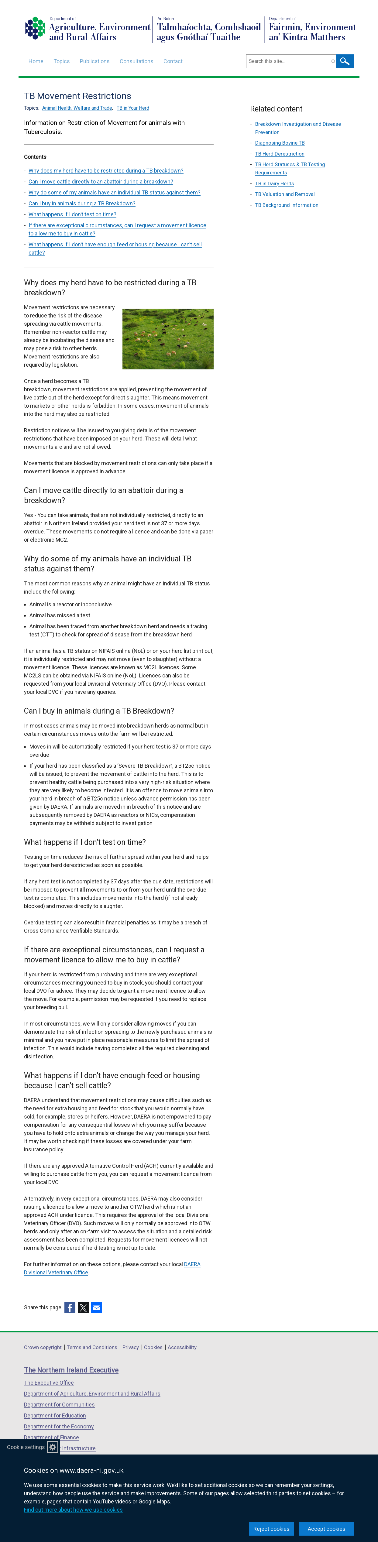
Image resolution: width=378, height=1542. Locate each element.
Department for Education (55, 1415)
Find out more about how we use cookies (73, 1509)
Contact (173, 61)
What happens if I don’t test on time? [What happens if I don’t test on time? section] (72, 214)
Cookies (153, 1347)
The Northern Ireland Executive (71, 1370)
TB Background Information (286, 205)
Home (36, 61)
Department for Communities (59, 1404)
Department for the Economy (59, 1426)
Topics (61, 61)
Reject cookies (271, 1529)
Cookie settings (26, 1447)
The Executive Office (49, 1382)
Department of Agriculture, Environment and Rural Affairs (92, 1393)
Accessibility (182, 1347)
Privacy (130, 1347)
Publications (95, 61)
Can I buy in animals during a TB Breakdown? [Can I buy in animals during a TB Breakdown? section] (82, 203)
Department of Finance (51, 1437)
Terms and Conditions (92, 1347)
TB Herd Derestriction (279, 154)
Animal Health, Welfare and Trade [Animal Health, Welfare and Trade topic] (77, 108)
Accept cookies (326, 1529)
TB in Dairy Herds (274, 183)
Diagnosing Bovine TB (280, 143)
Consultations (136, 61)
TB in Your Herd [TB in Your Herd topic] (133, 108)
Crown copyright (43, 1347)
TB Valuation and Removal (285, 194)
